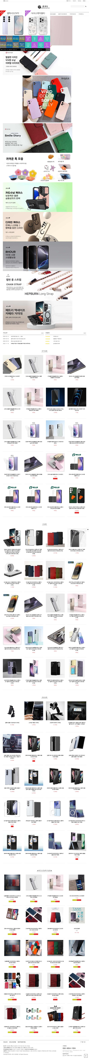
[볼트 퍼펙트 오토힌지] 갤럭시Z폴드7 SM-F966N (12, 788)
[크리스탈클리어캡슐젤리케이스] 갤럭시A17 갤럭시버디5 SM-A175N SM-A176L (55, 616)
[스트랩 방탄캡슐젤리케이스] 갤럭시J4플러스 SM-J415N (77, 1027)
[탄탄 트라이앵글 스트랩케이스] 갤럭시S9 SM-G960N (33, 1027)
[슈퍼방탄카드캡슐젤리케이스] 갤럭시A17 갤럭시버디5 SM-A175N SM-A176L (12, 682)
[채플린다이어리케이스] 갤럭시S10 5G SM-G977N (12, 994)
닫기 (22, 49)
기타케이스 (81, 14)
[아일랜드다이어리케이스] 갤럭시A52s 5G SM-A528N (55, 994)
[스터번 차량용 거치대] (34, 722)
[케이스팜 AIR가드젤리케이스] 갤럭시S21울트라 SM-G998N (55, 507)
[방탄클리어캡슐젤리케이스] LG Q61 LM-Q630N (55, 896)
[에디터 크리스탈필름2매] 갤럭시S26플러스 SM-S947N (33, 475)
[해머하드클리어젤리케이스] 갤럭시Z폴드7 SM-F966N (76, 788)
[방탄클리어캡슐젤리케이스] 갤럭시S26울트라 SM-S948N (33, 409)
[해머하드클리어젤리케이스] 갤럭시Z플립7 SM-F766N (33, 854)
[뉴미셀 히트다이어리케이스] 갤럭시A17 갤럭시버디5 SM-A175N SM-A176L (34, 583)
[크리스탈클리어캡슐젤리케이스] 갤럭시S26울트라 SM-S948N (12, 442)
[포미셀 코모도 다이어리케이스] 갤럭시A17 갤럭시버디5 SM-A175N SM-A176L (55, 583)
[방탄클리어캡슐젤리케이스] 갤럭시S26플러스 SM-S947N (55, 377)
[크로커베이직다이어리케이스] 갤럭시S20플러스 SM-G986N (77, 994)
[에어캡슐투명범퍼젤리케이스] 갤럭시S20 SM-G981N (77, 962)
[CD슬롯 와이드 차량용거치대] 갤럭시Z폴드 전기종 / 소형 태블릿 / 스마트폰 (76, 723)
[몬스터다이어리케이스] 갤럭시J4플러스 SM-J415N (55, 1027)
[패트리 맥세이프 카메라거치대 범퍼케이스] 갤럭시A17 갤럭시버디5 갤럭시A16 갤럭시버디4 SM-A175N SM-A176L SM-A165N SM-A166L (12, 551)
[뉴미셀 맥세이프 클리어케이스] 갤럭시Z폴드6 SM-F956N (12, 821)
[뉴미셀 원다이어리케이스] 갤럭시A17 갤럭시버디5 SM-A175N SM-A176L (55, 550)
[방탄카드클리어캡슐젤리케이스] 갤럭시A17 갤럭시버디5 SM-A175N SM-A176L (34, 682)
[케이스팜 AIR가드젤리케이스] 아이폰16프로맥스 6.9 (12, 507)
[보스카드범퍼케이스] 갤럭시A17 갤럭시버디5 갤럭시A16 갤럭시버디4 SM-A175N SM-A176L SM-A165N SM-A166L (34, 551)
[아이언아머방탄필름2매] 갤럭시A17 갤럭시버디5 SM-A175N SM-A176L (55, 648)
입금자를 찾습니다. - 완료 (17, 336)
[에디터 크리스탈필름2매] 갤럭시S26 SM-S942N (77, 377)
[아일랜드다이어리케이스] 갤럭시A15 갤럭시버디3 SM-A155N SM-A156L (34, 994)
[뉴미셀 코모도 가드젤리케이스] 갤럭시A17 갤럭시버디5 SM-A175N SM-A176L (12, 583)
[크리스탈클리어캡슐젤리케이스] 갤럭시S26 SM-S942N (34, 377)
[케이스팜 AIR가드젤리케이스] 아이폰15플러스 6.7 (77, 475)
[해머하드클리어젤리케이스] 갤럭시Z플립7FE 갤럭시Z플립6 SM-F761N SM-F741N (33, 789)
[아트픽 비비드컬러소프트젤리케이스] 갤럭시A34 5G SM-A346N (34, 962)
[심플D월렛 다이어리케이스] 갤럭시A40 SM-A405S (12, 962)
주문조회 (74, 0)
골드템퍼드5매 (52, 343)
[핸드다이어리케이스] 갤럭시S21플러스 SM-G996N (12, 929)
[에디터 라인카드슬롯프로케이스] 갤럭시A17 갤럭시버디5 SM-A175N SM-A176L (77, 682)
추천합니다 (51, 336)
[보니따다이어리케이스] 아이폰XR (77, 896)
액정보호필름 (52, 14)
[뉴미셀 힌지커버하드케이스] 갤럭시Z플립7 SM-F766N (55, 854)
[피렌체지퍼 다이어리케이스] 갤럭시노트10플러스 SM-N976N (12, 1027)
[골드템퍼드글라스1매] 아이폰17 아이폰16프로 (77, 409)
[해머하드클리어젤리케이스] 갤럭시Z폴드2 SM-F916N (33, 756)
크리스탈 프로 (52, 341)
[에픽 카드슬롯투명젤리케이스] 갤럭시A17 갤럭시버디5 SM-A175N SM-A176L (77, 649)
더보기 (42, 333)
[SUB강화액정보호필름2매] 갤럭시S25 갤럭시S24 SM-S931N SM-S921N (77, 442)
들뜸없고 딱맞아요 (53, 338)
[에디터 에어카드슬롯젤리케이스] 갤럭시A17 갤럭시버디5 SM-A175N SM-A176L (33, 649)
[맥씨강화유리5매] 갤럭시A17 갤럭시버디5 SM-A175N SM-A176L (12, 615)
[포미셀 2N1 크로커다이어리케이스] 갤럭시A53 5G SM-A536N (55, 962)
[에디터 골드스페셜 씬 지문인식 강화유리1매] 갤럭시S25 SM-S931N (55, 409)
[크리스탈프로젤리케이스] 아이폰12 (55, 474)
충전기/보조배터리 (62, 14)
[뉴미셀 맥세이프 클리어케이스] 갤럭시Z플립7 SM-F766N (55, 821)
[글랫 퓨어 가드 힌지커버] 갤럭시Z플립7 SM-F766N (76, 854)
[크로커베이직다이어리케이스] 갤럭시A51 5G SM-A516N (34, 929)
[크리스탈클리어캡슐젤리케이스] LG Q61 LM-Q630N (33, 896)
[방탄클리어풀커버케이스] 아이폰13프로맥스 (55, 442)
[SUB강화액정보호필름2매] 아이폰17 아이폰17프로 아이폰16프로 (12, 475)
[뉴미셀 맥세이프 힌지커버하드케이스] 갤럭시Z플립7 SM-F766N (77, 821)
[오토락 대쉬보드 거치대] (55, 722)
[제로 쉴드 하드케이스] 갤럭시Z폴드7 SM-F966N (34, 821)
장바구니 (69, 0)
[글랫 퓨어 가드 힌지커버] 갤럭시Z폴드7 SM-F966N (55, 756)
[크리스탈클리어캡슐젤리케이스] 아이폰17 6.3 (12, 409)
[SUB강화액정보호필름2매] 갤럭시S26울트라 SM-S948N (33, 442)
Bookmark (6, 0)
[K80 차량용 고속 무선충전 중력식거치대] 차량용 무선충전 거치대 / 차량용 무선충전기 (12, 757)
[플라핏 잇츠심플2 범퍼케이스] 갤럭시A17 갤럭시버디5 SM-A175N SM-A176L (55, 682)
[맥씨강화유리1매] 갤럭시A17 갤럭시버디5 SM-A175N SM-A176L (77, 582)
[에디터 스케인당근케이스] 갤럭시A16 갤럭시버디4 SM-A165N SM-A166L (77, 507)
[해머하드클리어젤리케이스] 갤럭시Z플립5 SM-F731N (12, 854)
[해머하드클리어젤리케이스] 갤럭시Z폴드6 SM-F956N (55, 788)
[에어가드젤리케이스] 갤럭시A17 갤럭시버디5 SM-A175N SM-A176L (77, 550)
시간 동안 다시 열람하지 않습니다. (9, 49)
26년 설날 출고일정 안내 (16, 341)
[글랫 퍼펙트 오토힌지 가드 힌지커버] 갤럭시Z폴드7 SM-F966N (77, 756)
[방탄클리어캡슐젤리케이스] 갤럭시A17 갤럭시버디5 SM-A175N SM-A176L (76, 616)
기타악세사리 (73, 14)
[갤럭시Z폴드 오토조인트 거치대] (12, 722)
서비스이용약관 (12, 1042)
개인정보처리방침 (21, 1042)
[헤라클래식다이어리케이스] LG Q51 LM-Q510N (55, 929)
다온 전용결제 (77, 928)
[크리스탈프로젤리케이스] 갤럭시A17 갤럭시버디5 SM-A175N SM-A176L (12, 648)
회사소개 (5, 1042)
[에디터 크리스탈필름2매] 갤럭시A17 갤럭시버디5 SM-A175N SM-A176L (34, 615)
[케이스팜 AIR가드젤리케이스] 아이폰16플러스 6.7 (34, 507)
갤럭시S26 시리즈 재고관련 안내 (18, 338)
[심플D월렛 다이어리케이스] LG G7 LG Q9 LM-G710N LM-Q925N (12, 896)
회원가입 (79, 0)
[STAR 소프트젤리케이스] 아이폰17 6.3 (12, 377)
